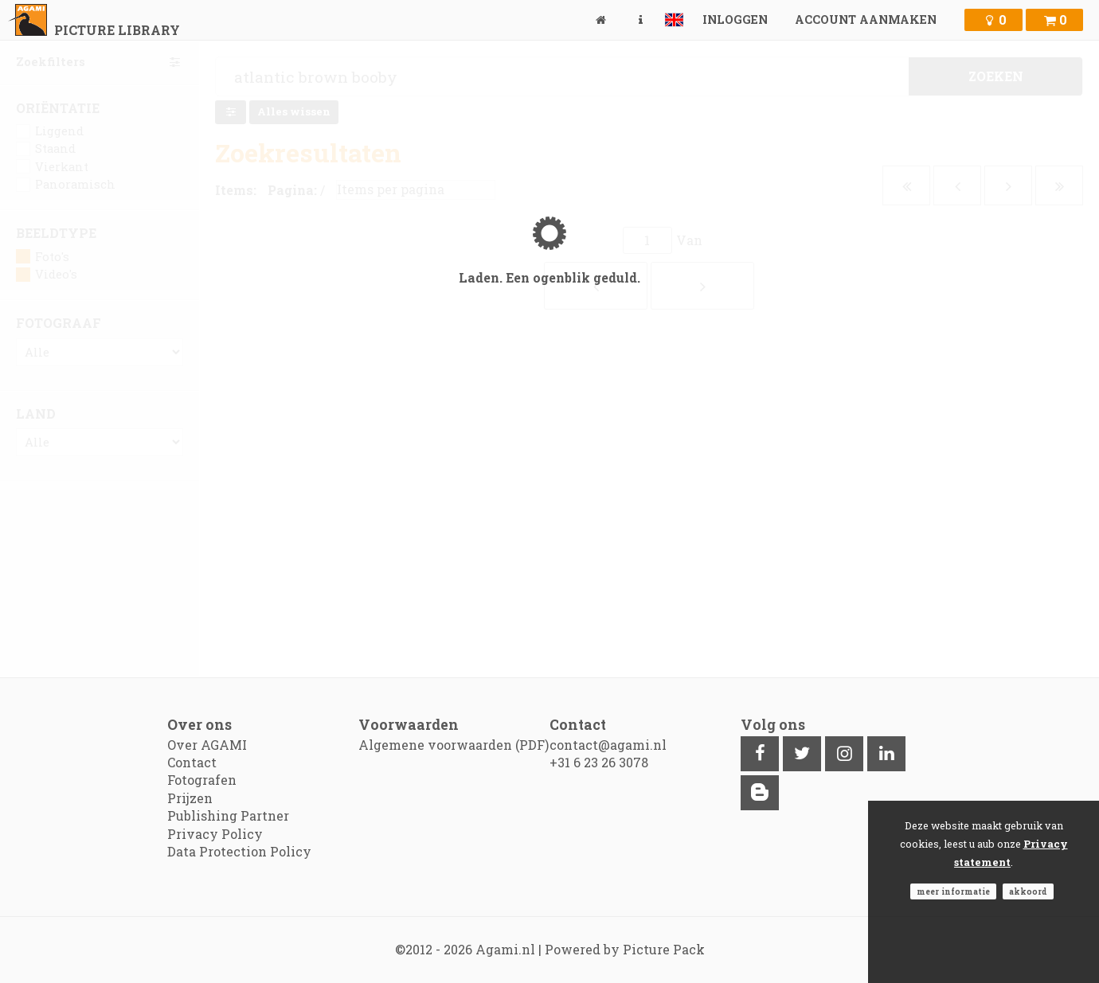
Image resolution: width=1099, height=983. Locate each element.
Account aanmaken (866, 19)
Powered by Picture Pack (625, 949)
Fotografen (202, 779)
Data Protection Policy (239, 851)
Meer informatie (953, 891)
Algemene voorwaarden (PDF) (453, 744)
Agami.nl (505, 949)
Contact (192, 762)
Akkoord (1028, 891)
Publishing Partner (228, 815)
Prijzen (190, 798)
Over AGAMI (207, 744)
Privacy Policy (215, 833)
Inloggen (735, 19)
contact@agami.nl (608, 744)
